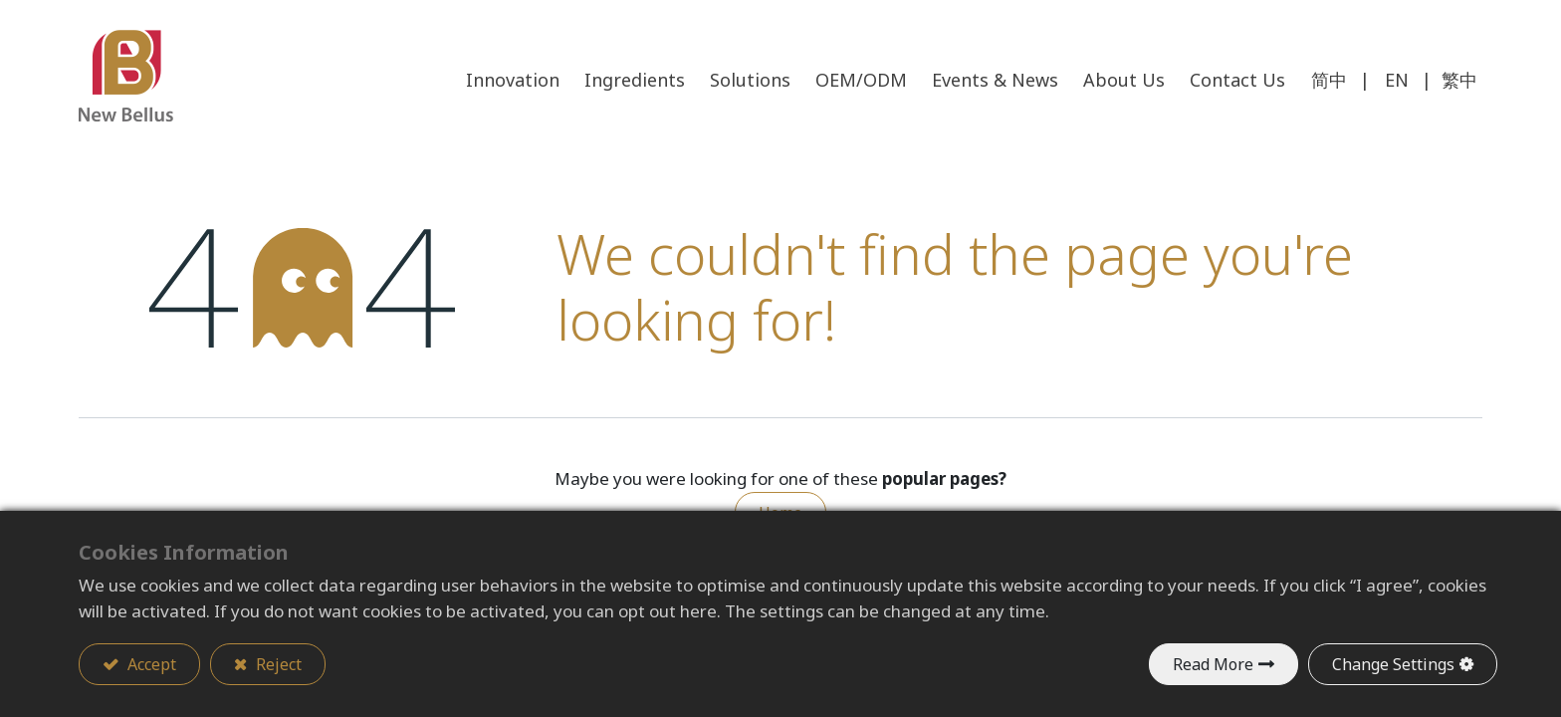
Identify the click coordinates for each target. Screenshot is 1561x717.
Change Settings (1393, 664)
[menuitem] (1238, 81)
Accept (149, 664)
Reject (277, 664)
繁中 (1459, 80)
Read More (1213, 664)
